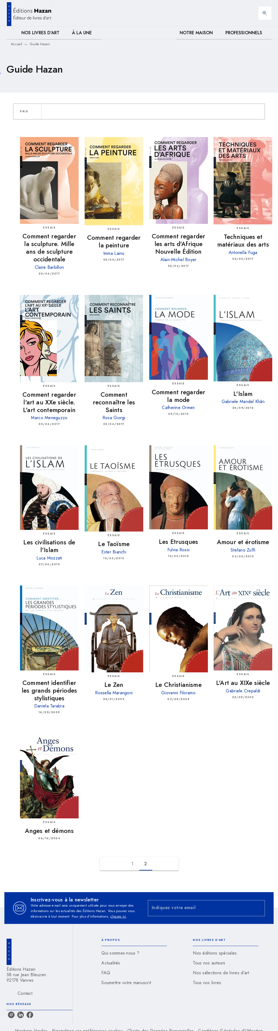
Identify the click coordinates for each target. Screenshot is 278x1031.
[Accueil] (30, 13)
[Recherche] (264, 13)
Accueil (16, 44)
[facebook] (30, 1014)
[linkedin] (20, 1014)
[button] (27, 111)
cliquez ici (118, 916)
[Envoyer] (258, 908)
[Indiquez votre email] (199, 908)
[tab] (12, 32)
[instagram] (11, 1014)
